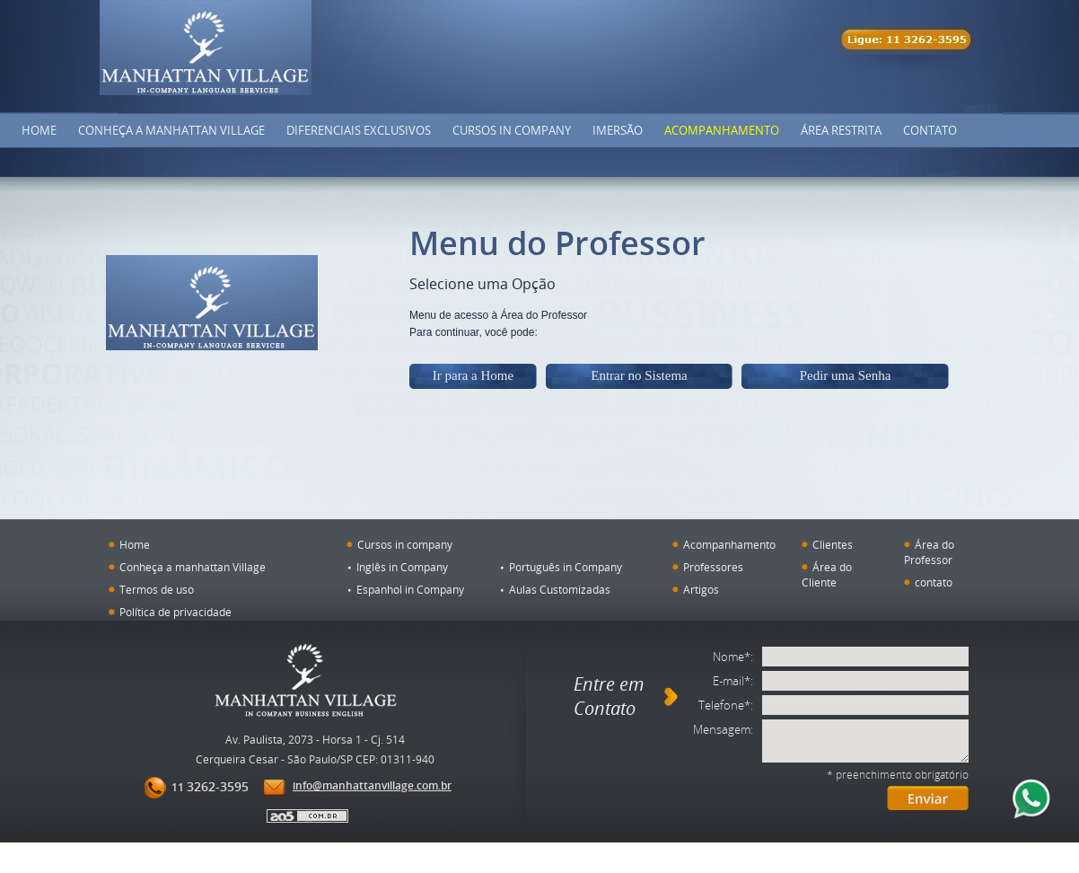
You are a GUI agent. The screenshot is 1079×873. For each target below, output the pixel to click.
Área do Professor (929, 552)
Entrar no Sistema (639, 375)
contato (933, 582)
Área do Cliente (827, 574)
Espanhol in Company (410, 589)
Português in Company (565, 567)
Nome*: (733, 656)
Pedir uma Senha (845, 375)
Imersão (617, 130)
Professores (713, 567)
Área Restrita (841, 130)
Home (39, 130)
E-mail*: (733, 681)
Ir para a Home (473, 375)
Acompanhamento (721, 130)
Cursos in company (511, 130)
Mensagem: (723, 729)
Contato (930, 130)
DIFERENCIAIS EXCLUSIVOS (358, 130)
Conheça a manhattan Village (192, 567)
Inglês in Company (402, 567)
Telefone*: (725, 705)
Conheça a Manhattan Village (171, 130)
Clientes (832, 544)
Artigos (701, 589)
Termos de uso (156, 589)
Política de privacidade (175, 611)
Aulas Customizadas (559, 589)
